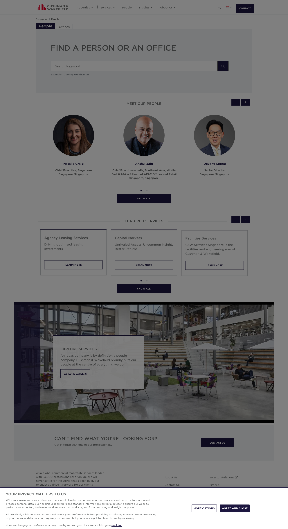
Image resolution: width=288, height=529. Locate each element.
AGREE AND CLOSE (235, 510)
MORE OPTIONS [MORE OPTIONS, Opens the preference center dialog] (204, 510)
